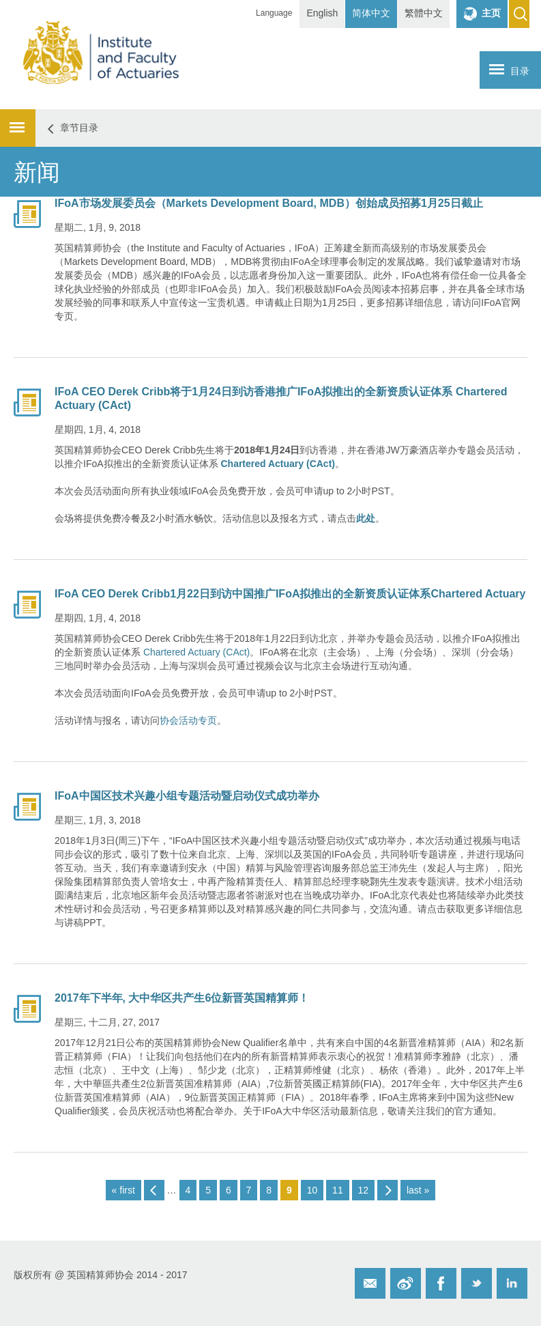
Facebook (441, 1283)
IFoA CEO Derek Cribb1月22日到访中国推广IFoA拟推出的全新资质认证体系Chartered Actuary (290, 593)
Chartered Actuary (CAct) (195, 652)
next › (387, 1190)
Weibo (405, 1283)
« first (123, 1190)
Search (519, 14)
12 (363, 1190)
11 (337, 1190)
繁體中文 (424, 13)
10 (312, 1190)
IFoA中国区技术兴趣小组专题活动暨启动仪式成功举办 (187, 796)
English (322, 13)
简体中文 (371, 13)
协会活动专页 (188, 720)
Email (370, 1283)
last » (418, 1190)
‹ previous (154, 1190)
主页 (491, 13)
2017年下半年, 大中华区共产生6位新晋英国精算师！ (182, 998)
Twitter (476, 1283)
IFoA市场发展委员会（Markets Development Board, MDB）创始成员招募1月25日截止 (269, 203)
